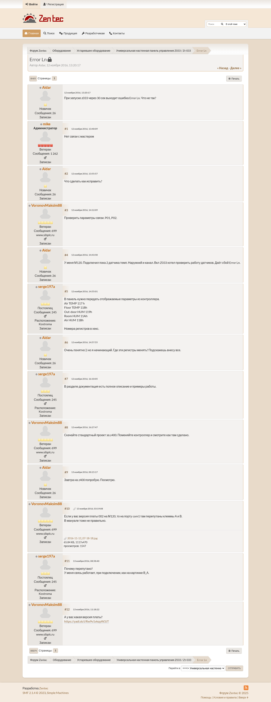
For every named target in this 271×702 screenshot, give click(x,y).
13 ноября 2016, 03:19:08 (90, 508)
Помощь (206, 697)
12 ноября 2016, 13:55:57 (84, 173)
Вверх (33, 651)
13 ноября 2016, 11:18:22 (86, 609)
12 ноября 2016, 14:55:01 (84, 291)
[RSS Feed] (246, 687)
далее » (235, 68)
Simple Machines (58, 692)
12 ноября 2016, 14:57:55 (84, 342)
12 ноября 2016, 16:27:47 (84, 427)
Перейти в (174, 668)
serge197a (46, 286)
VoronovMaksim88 (46, 205)
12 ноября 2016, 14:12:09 (84, 210)
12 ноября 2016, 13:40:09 (84, 129)
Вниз (33, 78)
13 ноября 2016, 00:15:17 (84, 472)
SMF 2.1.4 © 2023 (34, 692)
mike (46, 124)
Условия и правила (225, 697)
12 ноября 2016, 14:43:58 (84, 255)
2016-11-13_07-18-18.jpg (80, 538)
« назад (222, 68)
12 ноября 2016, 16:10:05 (84, 379)
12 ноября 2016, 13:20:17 (77, 92)
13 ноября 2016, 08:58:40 (86, 561)
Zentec (43, 688)
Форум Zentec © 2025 (233, 693)
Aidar (46, 87)
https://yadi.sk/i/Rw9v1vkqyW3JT (86, 621)
